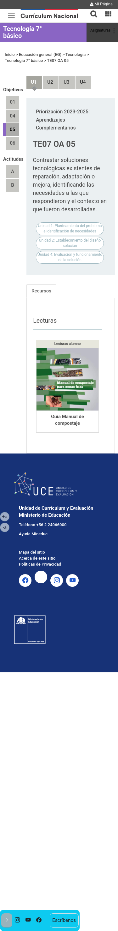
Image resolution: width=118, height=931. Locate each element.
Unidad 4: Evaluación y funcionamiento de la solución (69, 257)
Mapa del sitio (32, 552)
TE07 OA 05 (58, 60)
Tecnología (75, 54)
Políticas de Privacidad (40, 564)
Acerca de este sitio (37, 558)
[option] (17, 920)
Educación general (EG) (40, 54)
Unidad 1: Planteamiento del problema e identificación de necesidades (70, 228)
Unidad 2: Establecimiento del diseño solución (70, 243)
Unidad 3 (64, 79)
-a (6, 527)
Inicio (10, 54)
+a (5, 516)
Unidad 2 (47, 79)
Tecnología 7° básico (22, 32)
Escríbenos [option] (64, 920)
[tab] (91, 10)
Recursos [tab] (41, 291)
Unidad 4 (80, 79)
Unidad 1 (31, 79)
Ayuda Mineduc (33, 534)
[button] (91, 10)
